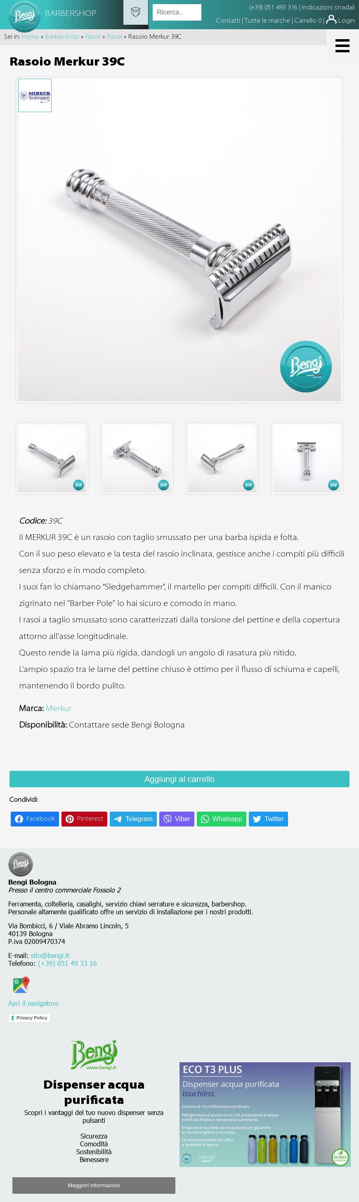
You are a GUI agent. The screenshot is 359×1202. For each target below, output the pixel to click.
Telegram (139, 818)
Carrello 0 (308, 21)
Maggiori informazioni (94, 1185)
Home (30, 37)
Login (346, 21)
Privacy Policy (32, 1017)
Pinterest (90, 819)
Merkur (59, 709)
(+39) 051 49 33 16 (67, 963)
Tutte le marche (268, 21)
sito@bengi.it (50, 955)
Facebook (40, 819)
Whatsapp (227, 818)
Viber (182, 818)
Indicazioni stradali (328, 8)
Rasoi (93, 37)
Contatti (229, 21)
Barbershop (62, 37)
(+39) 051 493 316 (273, 8)
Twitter (274, 818)
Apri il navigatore (33, 999)
